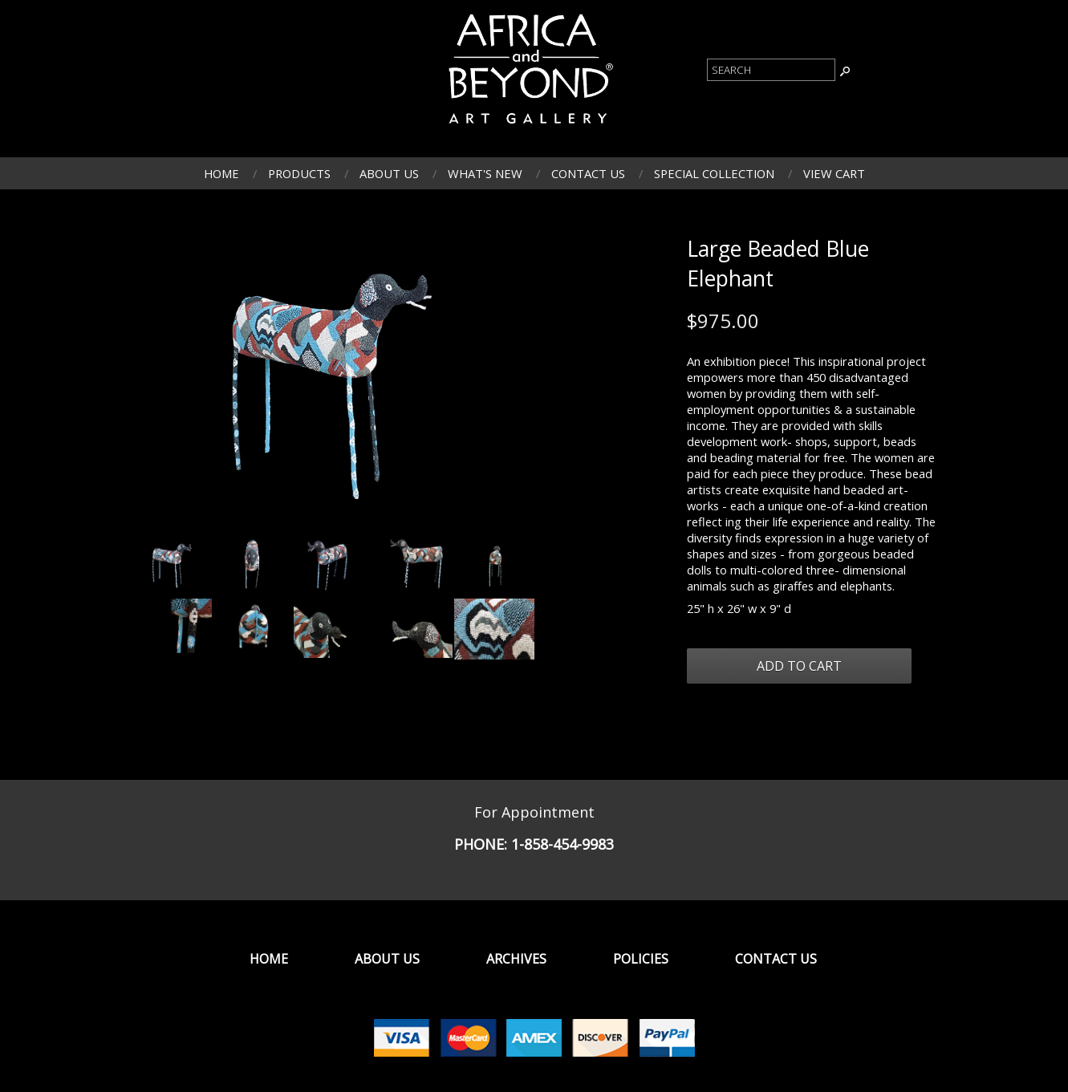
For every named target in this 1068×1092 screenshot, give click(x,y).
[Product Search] (771, 70)
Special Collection (714, 173)
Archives (516, 959)
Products (299, 173)
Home (221, 173)
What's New (485, 173)
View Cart (834, 173)
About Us (389, 173)
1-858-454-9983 (562, 844)
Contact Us (588, 173)
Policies (640, 959)
